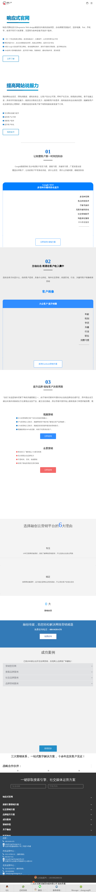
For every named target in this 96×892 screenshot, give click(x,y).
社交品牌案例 (12, 677)
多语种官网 (7, 809)
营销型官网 (11, 666)
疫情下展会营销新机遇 (12, 826)
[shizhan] (48, 561)
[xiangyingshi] (48, 69)
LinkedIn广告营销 (10, 835)
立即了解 (11, 59)
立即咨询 (48, 436)
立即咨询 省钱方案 (48, 242)
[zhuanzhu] (48, 541)
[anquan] (48, 590)
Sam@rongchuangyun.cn (14, 873)
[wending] (48, 569)
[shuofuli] (48, 76)
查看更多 (48, 748)
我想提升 (11, 132)
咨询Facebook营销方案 (48, 364)
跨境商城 (6, 806)
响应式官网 (7, 802)
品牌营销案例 (12, 683)
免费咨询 (48, 636)
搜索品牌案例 (12, 672)
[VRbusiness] (48, 444)
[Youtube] (48, 411)
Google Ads (7, 823)
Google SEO (7, 819)
